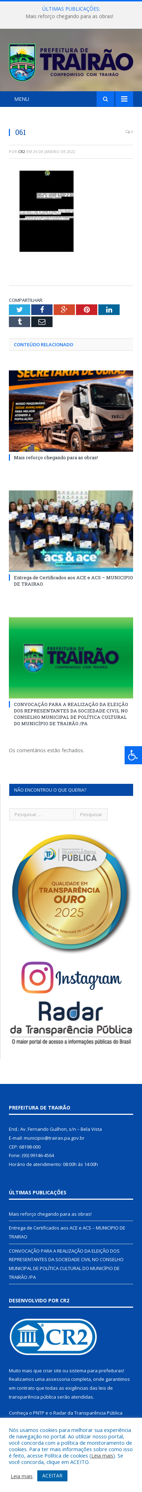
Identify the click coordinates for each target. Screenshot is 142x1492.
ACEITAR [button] (52, 1475)
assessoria (58, 1379)
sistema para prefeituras (96, 1370)
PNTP (38, 1413)
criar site (52, 1370)
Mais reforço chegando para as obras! (69, 16)
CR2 (21, 151)
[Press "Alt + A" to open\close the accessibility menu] (133, 755)
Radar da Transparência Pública (87, 1413)
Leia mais (102, 1455)
